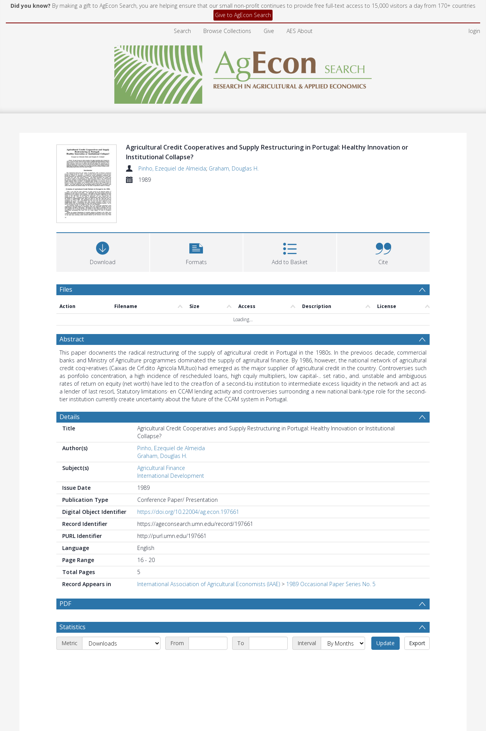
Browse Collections (227, 31)
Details (69, 416)
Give (269, 31)
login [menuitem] (474, 31)
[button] (196, 251)
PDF (65, 603)
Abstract (71, 339)
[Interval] (343, 643)
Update (385, 643)
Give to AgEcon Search (243, 15)
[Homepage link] (243, 72)
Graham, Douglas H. (234, 168)
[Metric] (121, 643)
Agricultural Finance (161, 468)
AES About (300, 31)
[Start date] (208, 643)
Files (65, 289)
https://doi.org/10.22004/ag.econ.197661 (188, 511)
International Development (170, 475)
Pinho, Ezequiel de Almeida (172, 168)
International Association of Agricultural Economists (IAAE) (208, 584)
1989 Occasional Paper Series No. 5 (331, 584)
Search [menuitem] (182, 31)
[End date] (268, 643)
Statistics (72, 627)
